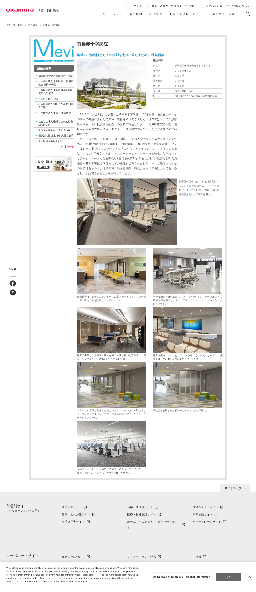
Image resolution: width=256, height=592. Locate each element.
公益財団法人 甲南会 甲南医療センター (55, 115)
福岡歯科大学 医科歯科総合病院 (55, 76)
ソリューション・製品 (141, 556)
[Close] (249, 576)
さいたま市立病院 (48, 98)
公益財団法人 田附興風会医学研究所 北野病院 (55, 92)
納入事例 (33, 25)
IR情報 (197, 556)
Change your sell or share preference (27, 588)
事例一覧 (69, 146)
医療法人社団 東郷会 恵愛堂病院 (55, 135)
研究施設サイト (203, 514)
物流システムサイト (205, 507)
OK (228, 576)
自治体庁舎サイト (73, 521)
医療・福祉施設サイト (141, 514)
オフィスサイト (72, 507)
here (98, 575)
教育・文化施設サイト (76, 514)
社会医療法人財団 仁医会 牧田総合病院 (55, 106)
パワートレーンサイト (207, 521)
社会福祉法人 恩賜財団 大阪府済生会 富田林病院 (55, 83)
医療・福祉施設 (48, 10)
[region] (128, 577)
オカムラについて (73, 556)
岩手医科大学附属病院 (50, 141)
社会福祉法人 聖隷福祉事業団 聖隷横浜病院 (55, 123)
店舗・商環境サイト (140, 507)
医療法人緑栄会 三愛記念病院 (54, 130)
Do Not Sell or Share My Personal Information (181, 576)
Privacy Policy (15, 585)
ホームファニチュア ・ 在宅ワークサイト (152, 524)
